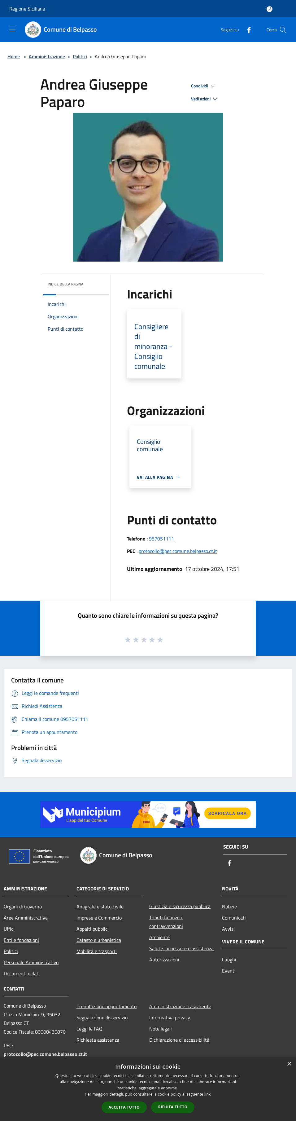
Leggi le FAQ (89, 1028)
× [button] (289, 1064)
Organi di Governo (23, 906)
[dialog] (148, 1089)
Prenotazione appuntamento (106, 1006)
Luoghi (229, 959)
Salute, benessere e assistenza (181, 948)
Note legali (160, 1028)
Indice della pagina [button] (65, 284)
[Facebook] (246, 29)
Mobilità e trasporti (96, 951)
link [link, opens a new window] (207, 1094)
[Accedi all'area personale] (269, 9)
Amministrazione (47, 56)
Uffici (9, 929)
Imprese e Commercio (99, 917)
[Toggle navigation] (12, 29)
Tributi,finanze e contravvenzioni (166, 922)
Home (13, 56)
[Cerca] (283, 29)
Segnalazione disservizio (102, 1017)
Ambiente (159, 937)
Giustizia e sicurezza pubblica (180, 906)
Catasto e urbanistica (98, 940)
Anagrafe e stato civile (100, 906)
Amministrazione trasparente (180, 1006)
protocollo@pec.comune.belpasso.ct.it (178, 551)
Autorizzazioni (164, 959)
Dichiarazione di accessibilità (179, 1040)
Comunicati (234, 917)
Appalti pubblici (92, 929)
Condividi (203, 86)
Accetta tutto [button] (124, 1107)
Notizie (229, 906)
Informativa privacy (169, 1017)
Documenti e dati (22, 973)
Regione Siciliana (27, 8)
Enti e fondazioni (21, 940)
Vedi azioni (205, 99)
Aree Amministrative (26, 917)
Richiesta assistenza (97, 1040)
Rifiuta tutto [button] (173, 1107)
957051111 (161, 538)
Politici (80, 56)
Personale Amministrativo (31, 962)
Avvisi (228, 929)
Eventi (229, 970)
